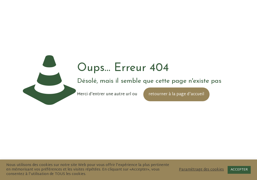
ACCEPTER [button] (239, 170)
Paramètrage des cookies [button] (201, 170)
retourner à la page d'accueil (176, 94)
